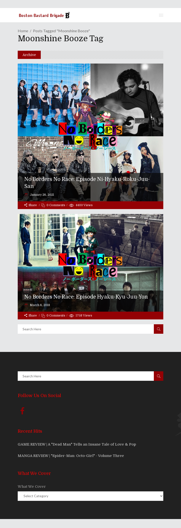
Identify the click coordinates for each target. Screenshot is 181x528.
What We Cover (32, 486)
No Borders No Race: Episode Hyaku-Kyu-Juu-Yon (86, 297)
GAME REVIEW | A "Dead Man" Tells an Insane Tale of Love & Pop (77, 444)
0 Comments (56, 205)
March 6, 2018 (39, 305)
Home (23, 30)
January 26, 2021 (41, 194)
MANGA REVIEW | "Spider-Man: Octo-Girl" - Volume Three (71, 456)
